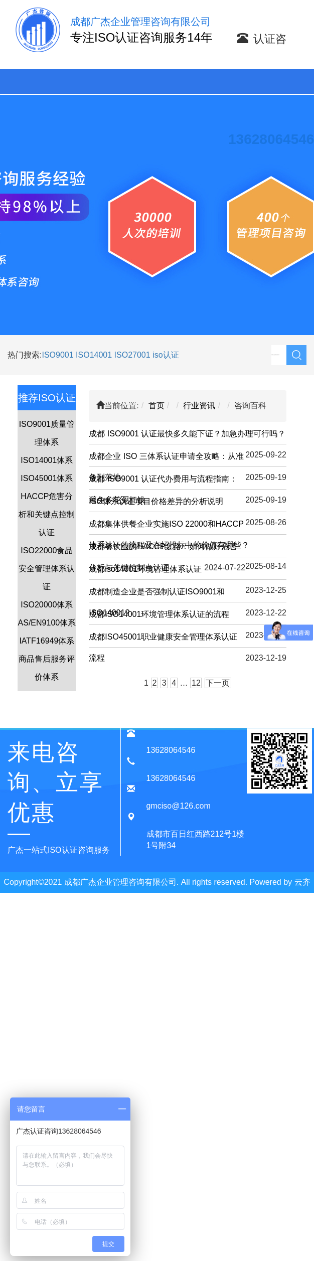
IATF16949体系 (46, 641)
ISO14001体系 (47, 460)
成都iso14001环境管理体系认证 (145, 569)
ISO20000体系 (47, 604)
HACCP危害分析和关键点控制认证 (47, 514)
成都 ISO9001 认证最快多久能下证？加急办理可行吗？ (187, 433)
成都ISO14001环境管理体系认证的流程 (159, 614)
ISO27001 (132, 355)
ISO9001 (57, 355)
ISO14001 (95, 355)
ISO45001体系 (47, 478)
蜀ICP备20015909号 (170, 903)
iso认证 (165, 355)
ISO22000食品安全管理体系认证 (47, 568)
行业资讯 (199, 405)
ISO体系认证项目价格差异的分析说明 (156, 501)
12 (196, 683)
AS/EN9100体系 (47, 622)
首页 (156, 405)
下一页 (218, 683)
